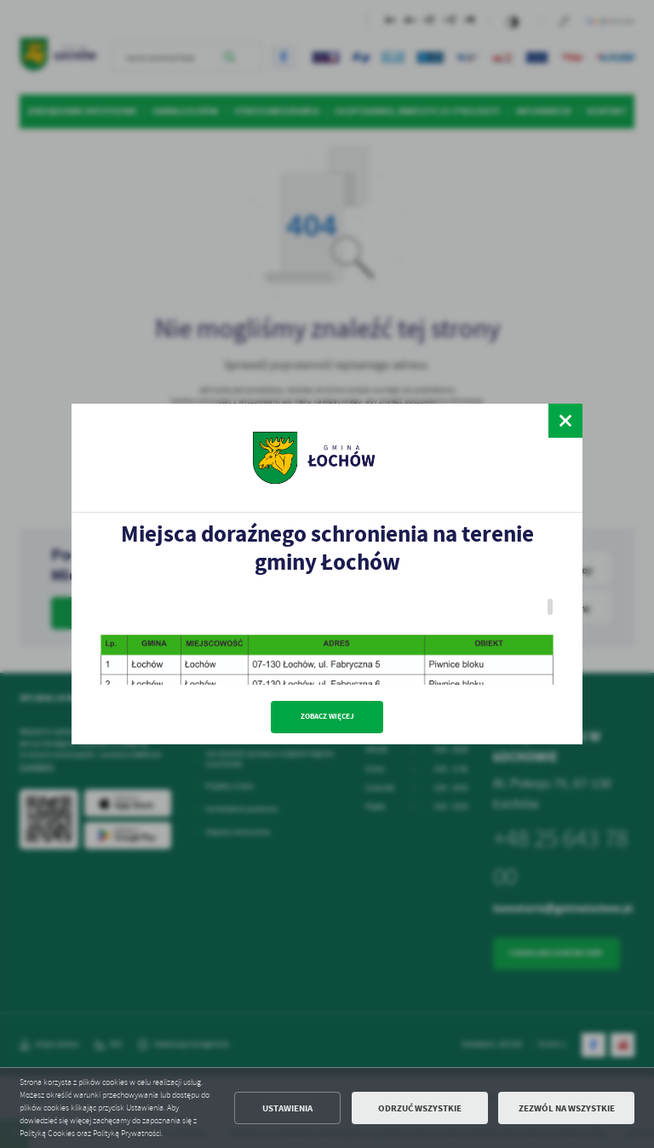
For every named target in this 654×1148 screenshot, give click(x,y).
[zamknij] (565, 421)
